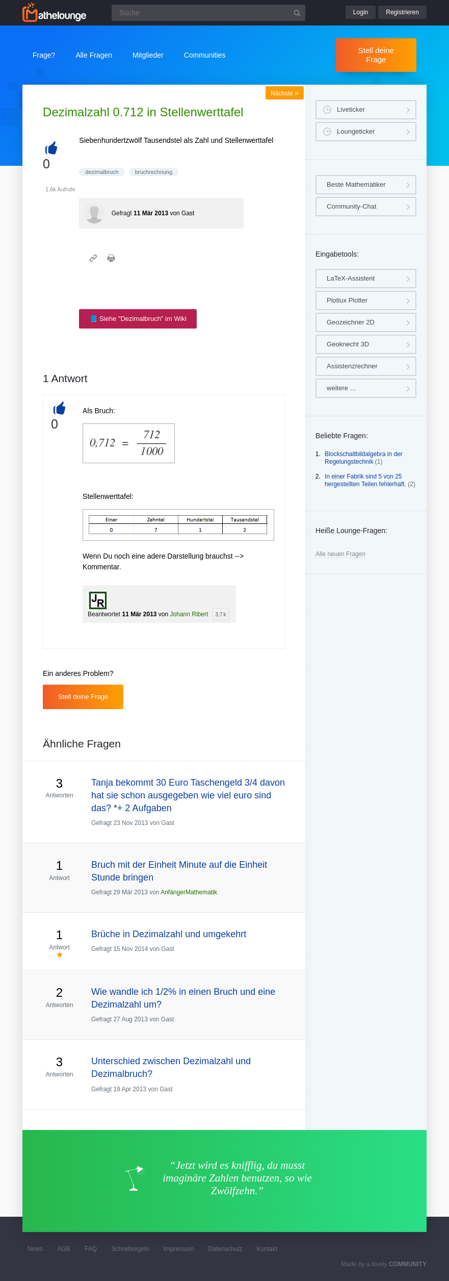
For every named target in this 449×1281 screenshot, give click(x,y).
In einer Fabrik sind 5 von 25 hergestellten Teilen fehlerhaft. (365, 480)
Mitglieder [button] (148, 55)
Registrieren (402, 12)
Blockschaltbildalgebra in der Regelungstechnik (364, 458)
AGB (63, 1248)
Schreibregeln (130, 1248)
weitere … (342, 388)
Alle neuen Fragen (340, 554)
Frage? (44, 55)
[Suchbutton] (297, 13)
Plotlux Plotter (347, 300)
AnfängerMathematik (189, 892)
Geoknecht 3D (348, 344)
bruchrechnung (153, 172)
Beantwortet (104, 614)
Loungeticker (356, 131)
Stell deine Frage (376, 55)
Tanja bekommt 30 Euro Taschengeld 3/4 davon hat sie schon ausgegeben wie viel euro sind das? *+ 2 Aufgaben (188, 795)
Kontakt (267, 1248)
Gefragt (122, 213)
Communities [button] (205, 55)
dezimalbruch (101, 172)
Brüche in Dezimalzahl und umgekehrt (168, 934)
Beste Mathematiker (356, 184)
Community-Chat (352, 206)
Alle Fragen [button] (93, 55)
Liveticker (351, 109)
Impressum (179, 1248)
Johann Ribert (189, 614)
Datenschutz (225, 1248)
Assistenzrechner (352, 366)
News (35, 1248)
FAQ (91, 1248)
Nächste (285, 93)
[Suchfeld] (208, 13)
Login (360, 12)
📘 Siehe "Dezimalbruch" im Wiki (138, 318)
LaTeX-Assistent (351, 278)
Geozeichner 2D (351, 322)
